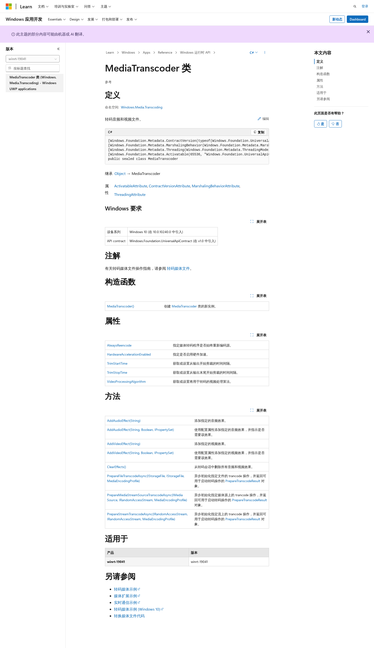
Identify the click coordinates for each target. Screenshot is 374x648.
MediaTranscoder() (120, 306)
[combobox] (33, 59)
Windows (128, 52)
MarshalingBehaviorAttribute (215, 185)
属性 (320, 80)
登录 (365, 6)
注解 (320, 67)
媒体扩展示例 (125, 595)
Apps (146, 52)
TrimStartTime (117, 363)
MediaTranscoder (184, 306)
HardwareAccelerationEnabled (129, 354)
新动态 (337, 19)
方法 (320, 86)
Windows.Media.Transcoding (141, 107)
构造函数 (323, 73)
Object (119, 173)
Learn (110, 52)
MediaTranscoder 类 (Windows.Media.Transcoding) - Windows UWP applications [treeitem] (33, 83)
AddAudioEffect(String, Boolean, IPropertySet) (140, 429)
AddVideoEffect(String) (123, 443)
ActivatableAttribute (130, 185)
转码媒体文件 (178, 268)
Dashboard (358, 19)
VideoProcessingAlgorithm (126, 381)
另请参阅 (323, 99)
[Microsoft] (9, 6)
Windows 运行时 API (195, 52)
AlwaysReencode (119, 345)
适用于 (322, 92)
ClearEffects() (116, 466)
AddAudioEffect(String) (123, 420)
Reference (165, 52)
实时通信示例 (125, 602)
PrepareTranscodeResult (242, 481)
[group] (187, 150)
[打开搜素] (355, 6)
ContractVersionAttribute (169, 185)
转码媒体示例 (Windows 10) (137, 609)
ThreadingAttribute (129, 194)
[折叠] (58, 49)
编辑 (263, 118)
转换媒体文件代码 (129, 615)
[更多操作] (265, 52)
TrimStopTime (117, 372)
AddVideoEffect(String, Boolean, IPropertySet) (140, 452)
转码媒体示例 (125, 589)
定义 (320, 61)
